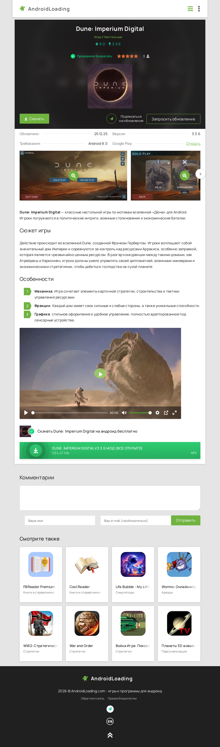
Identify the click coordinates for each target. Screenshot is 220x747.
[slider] (69, 412)
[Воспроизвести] (26, 412)
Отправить (34, 519)
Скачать (34, 118)
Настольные (113, 37)
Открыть (193, 143)
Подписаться (182, 118)
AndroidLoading (49, 8)
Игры (98, 37)
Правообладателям (122, 698)
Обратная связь (93, 698)
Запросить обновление (80, 118)
